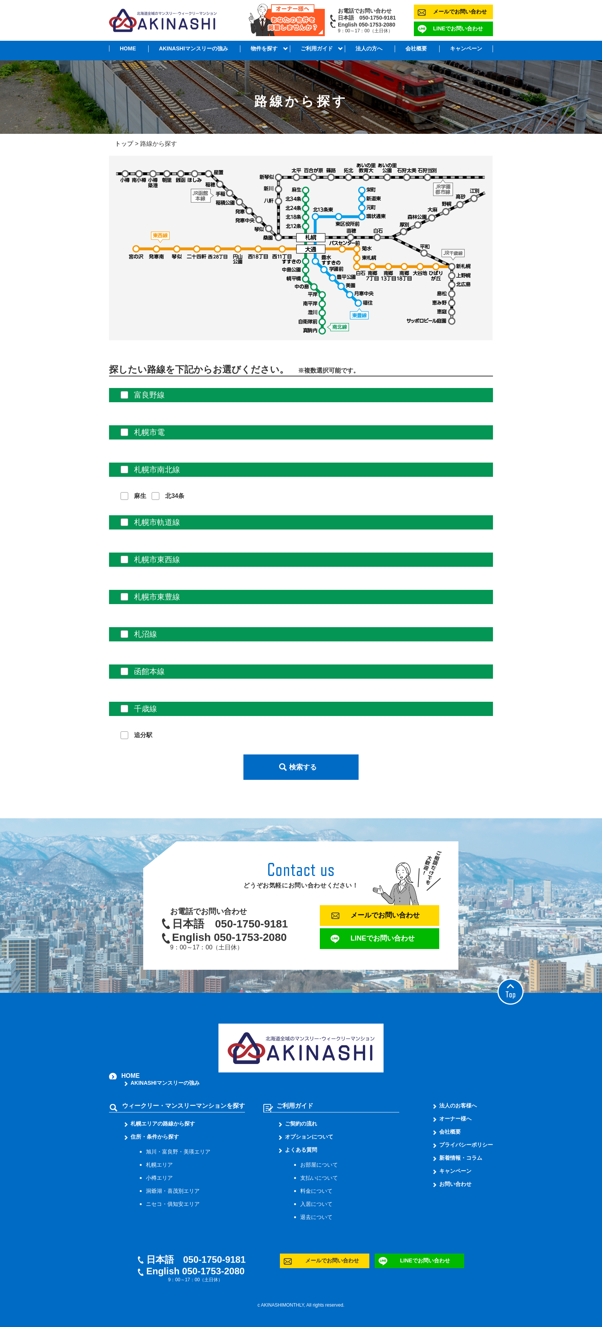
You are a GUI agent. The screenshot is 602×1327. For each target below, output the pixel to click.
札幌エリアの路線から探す (163, 1124)
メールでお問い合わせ (460, 11)
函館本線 (149, 671)
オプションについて (309, 1137)
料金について (316, 1191)
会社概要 (416, 48)
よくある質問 (301, 1150)
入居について (316, 1204)
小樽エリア (159, 1178)
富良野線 (149, 395)
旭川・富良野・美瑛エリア (178, 1152)
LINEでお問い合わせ (458, 28)
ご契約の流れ (301, 1124)
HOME (128, 48)
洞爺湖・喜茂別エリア (173, 1191)
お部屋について (319, 1165)
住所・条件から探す (155, 1137)
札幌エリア (159, 1165)
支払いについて (319, 1178)
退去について (316, 1217)
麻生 (140, 496)
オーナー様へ (455, 1119)
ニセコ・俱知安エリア (173, 1204)
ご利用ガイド (317, 48)
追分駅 (143, 735)
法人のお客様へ (458, 1105)
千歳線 (145, 708)
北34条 (174, 496)
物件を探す (264, 48)
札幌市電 (149, 432)
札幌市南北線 (157, 469)
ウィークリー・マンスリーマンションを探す (183, 1105)
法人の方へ (369, 48)
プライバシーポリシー (466, 1145)
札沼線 (145, 634)
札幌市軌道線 (157, 522)
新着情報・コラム (460, 1158)
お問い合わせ (455, 1184)
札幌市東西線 (157, 559)
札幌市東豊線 (157, 597)
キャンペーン (466, 48)
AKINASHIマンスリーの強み (193, 48)
